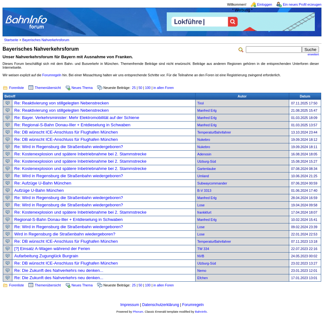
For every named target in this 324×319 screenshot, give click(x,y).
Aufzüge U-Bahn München (39, 190)
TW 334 (203, 249)
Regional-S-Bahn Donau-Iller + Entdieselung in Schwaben (68, 219)
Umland (203, 176)
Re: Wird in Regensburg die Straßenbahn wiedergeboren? (68, 146)
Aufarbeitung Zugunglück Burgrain (46, 255)
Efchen (202, 278)
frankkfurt (204, 212)
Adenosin (204, 154)
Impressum (129, 305)
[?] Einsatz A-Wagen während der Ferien (52, 248)
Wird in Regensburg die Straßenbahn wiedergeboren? (64, 234)
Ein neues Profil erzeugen (302, 4)
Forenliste (16, 88)
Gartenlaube (206, 169)
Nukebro (203, 139)
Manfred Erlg (207, 110)
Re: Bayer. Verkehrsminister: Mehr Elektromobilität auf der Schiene (76, 117)
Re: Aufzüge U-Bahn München (42, 183)
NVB (200, 256)
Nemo (201, 270)
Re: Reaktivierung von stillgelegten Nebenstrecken (61, 103)
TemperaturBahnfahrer (214, 132)
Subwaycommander (212, 183)
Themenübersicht (48, 88)
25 (134, 88)
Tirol (200, 103)
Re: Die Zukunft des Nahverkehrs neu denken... (58, 270)
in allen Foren (163, 88)
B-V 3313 (204, 190)
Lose (201, 205)
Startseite (11, 40)
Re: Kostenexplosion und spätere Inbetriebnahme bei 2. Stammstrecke (80, 154)
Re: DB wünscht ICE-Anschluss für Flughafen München (66, 132)
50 (140, 88)
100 (148, 88)
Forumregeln (51, 75)
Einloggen (264, 4)
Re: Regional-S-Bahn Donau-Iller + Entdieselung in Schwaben (72, 124)
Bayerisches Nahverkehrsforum (45, 40)
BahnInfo (201, 311)
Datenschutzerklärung (160, 305)
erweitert (313, 54)
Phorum (138, 311)
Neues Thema (82, 88)
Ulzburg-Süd (206, 161)
